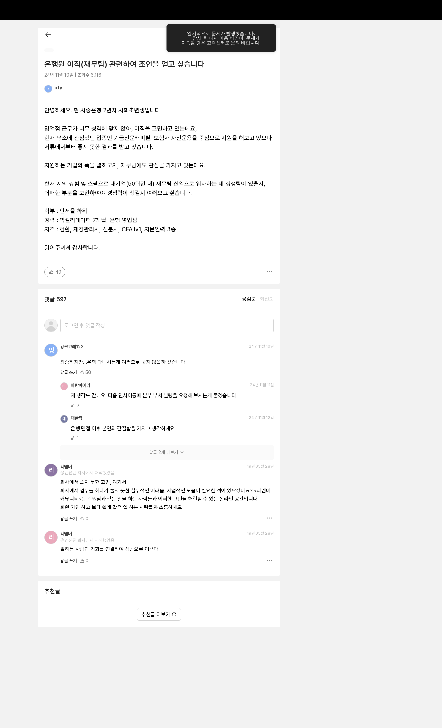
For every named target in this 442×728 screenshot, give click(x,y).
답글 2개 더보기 (167, 452)
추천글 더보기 (159, 614)
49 (55, 272)
